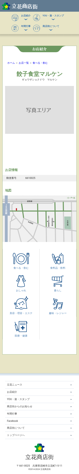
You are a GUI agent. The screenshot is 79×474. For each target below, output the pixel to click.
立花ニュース (14, 384)
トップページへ (16, 435)
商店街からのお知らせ (19, 406)
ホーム (11, 62)
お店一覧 (24, 62)
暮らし (57, 286)
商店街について (51, 26)
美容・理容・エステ (21, 308)
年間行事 (26, 26)
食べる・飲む (40, 62)
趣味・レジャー (58, 308)
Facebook (12, 420)
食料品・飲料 (57, 263)
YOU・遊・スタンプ (53, 15)
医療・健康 (21, 331)
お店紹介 (26, 15)
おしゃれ (21, 286)
